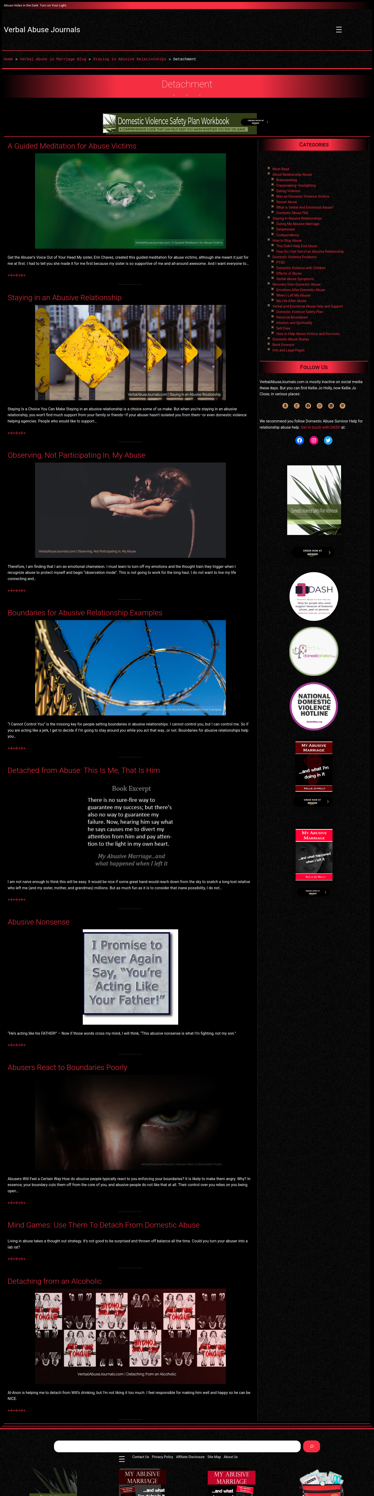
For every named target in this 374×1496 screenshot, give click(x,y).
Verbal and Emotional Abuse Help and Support (308, 306)
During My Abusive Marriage (297, 224)
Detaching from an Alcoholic (55, 1281)
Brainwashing (286, 180)
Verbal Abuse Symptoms (295, 279)
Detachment (285, 229)
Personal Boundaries (292, 317)
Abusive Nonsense (39, 921)
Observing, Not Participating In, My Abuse (76, 455)
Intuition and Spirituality (294, 323)
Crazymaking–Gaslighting (296, 186)
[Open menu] (339, 29)
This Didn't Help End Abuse (296, 246)
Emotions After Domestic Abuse (300, 290)
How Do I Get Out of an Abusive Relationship (310, 252)
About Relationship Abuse (292, 175)
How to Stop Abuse (287, 241)
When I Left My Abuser (293, 295)
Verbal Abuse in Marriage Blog (53, 59)
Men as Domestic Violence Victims (302, 197)
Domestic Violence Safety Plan (299, 312)
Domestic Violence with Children (301, 268)
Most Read (281, 169)
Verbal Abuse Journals (42, 29)
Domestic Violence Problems (295, 257)
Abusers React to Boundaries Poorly (67, 1067)
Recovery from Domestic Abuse (297, 285)
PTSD (280, 263)
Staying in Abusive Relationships (129, 59)
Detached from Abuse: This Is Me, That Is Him (84, 770)
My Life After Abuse (291, 301)
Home (8, 59)
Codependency (287, 235)
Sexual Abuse (286, 202)
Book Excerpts (284, 345)
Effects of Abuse (289, 274)
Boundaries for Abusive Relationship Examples (85, 612)
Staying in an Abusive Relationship (65, 297)
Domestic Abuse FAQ (292, 213)
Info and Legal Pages (289, 350)
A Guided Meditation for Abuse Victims (72, 145)
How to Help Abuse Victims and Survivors (308, 334)
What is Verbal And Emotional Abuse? (305, 208)
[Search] (311, 1446)
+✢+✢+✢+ (17, 275)
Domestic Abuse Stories (291, 339)
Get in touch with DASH (320, 427)
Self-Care (283, 328)
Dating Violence (288, 191)
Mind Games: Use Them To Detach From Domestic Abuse (104, 1224)
